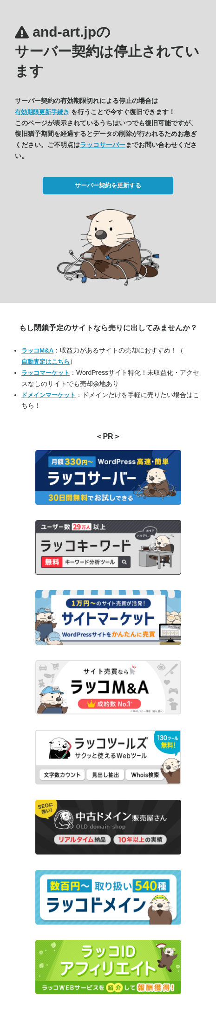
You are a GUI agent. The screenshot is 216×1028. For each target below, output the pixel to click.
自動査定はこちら (45, 361)
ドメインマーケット (48, 395)
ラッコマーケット (45, 372)
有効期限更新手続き (42, 112)
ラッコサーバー (102, 144)
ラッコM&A (37, 350)
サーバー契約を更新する (108, 185)
